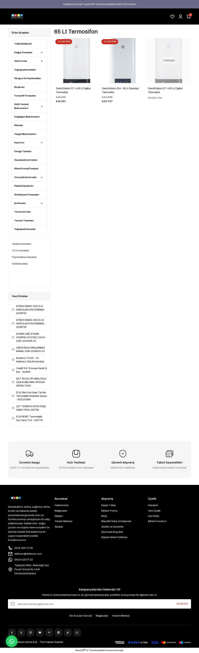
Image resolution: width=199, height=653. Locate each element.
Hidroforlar (20, 61)
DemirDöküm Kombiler (25, 257)
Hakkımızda (61, 505)
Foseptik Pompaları (25, 95)
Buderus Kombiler (22, 244)
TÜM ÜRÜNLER (23, 44)
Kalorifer (19, 142)
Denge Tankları (22, 151)
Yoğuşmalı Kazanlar (25, 229)
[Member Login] (180, 16)
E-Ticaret (91, 650)
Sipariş (59, 526)
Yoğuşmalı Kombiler (25, 70)
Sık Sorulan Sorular (80, 615)
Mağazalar (61, 510)
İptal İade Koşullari (112, 531)
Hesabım (153, 505)
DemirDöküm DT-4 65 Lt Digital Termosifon (73, 90)
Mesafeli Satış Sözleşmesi (116, 521)
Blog (104, 515)
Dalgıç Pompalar (23, 52)
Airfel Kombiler (20, 264)
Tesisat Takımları (24, 220)
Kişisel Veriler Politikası (114, 537)
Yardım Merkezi (63, 521)
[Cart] (188, 16)
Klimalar (18, 125)
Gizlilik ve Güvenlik (112, 526)
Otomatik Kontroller (25, 177)
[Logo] (17, 17)
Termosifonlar (22, 212)
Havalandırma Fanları (25, 160)
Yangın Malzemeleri (25, 134)
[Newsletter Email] (99, 604)
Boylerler (19, 87)
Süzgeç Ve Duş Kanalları (27, 78)
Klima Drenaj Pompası (26, 168)
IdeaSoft (80, 650)
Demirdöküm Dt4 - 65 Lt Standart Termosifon (120, 90)
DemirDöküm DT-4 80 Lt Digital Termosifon (165, 90)
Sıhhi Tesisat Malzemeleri (21, 106)
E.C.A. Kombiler (21, 250)
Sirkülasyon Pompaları (26, 194)
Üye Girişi (153, 515)
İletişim (59, 515)
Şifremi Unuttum (157, 521)
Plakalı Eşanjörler (24, 186)
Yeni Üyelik (154, 510)
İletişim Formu (109, 510)
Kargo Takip (108, 505)
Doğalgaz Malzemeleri (26, 117)
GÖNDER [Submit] (182, 604)
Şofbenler (20, 203)
